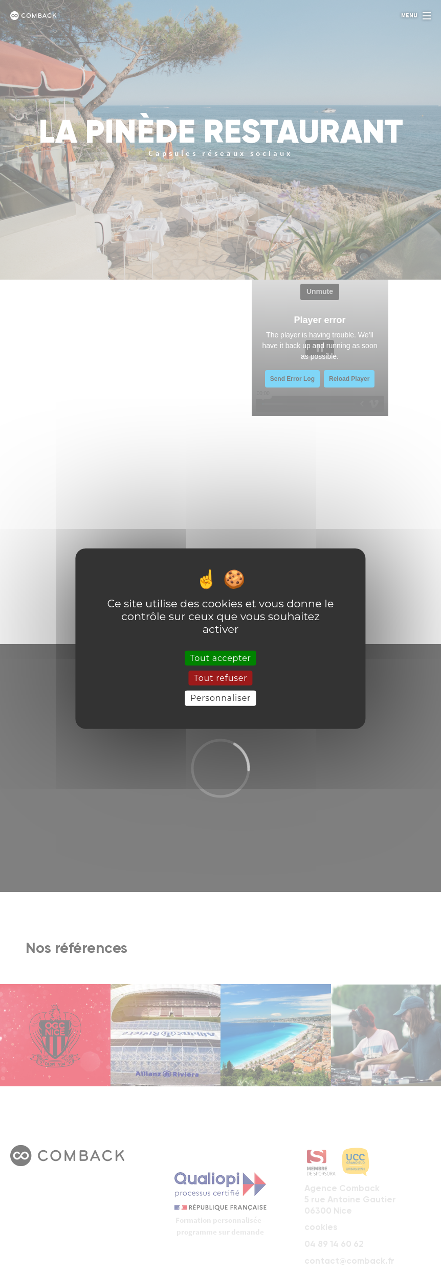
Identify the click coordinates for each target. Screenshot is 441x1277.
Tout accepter (220, 658)
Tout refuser (221, 678)
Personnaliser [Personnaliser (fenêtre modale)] (220, 698)
